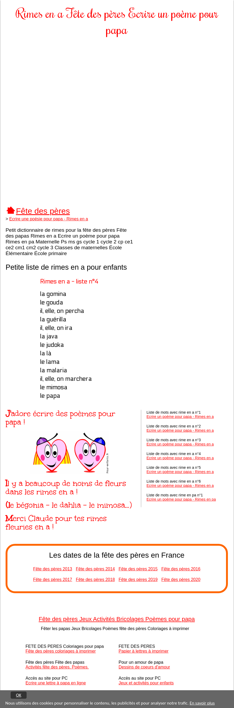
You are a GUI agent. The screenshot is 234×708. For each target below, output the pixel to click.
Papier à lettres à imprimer (144, 651)
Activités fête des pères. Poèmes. (57, 667)
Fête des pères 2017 (52, 579)
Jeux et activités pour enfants (146, 683)
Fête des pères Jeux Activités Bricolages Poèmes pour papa (117, 619)
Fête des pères (43, 210)
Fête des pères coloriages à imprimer (61, 651)
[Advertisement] (117, 79)
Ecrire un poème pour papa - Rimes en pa (181, 499)
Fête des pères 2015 (138, 569)
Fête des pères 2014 (95, 569)
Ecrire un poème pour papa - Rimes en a (180, 416)
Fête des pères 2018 (95, 579)
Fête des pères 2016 (180, 569)
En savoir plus (202, 703)
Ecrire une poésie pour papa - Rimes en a (48, 219)
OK (18, 695)
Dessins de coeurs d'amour (144, 667)
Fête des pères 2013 (52, 569)
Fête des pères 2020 (180, 579)
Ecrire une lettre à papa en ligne (56, 683)
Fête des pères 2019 (138, 579)
